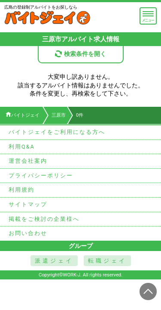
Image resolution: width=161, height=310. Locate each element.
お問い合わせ (28, 233)
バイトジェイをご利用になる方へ (57, 132)
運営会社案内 (28, 161)
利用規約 (21, 189)
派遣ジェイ (54, 260)
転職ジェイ (107, 260)
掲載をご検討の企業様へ (44, 219)
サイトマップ (28, 204)
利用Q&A (22, 146)
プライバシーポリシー (41, 175)
